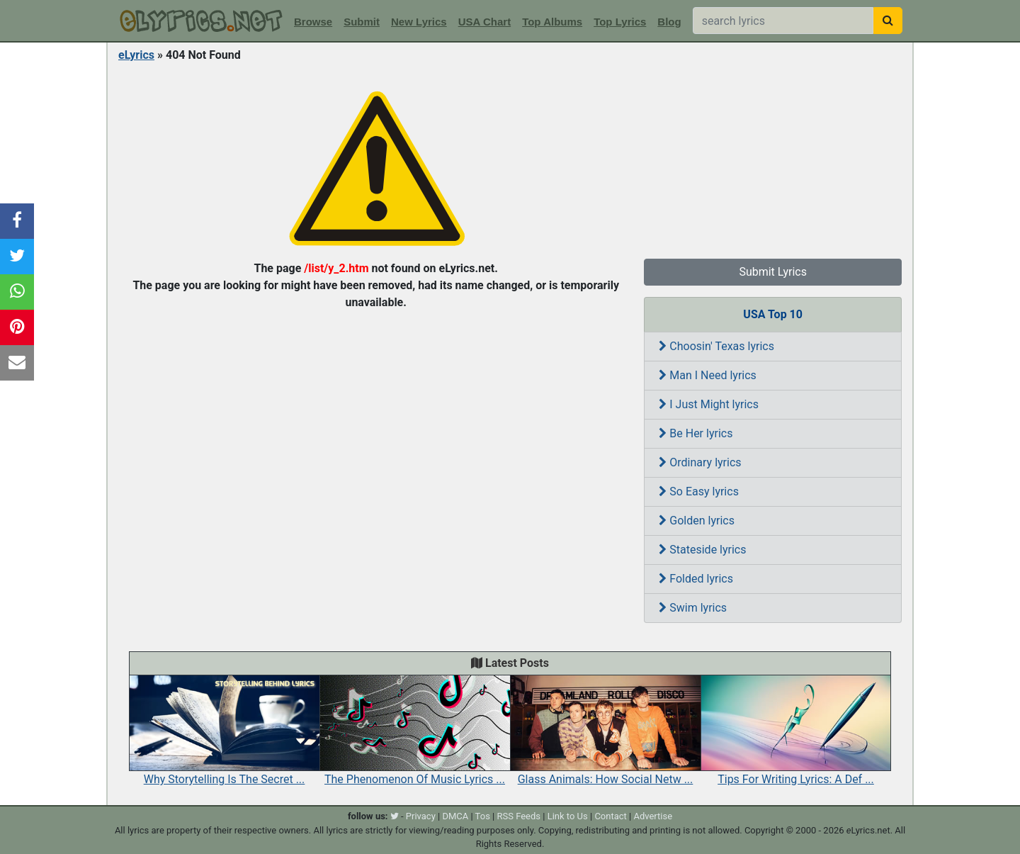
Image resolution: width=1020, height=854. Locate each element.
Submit (362, 22)
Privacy (421, 816)
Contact (610, 816)
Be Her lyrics (695, 433)
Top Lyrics (620, 22)
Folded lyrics (696, 578)
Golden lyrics (697, 520)
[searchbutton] (887, 20)
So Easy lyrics (699, 491)
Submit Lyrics (773, 272)
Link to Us (568, 816)
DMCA (455, 816)
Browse (313, 22)
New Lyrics (419, 22)
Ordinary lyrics (700, 462)
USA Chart (484, 22)
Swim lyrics (693, 607)
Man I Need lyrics (707, 375)
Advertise (652, 816)
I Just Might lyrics (709, 404)
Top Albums (552, 22)
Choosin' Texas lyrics (716, 346)
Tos (482, 816)
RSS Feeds (519, 816)
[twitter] (394, 816)
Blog (669, 22)
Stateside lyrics (702, 549)
